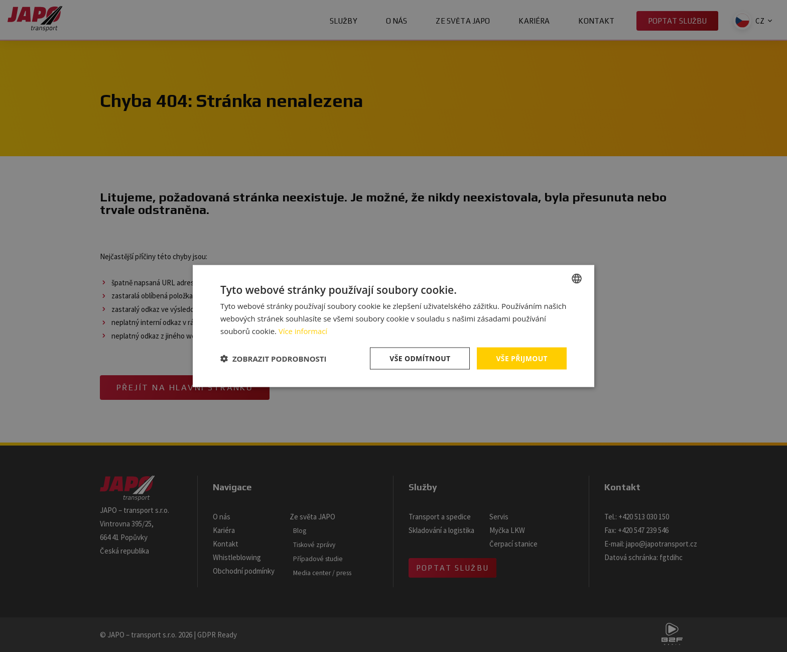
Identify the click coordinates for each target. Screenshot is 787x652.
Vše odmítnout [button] (419, 358)
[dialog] (393, 326)
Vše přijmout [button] (522, 358)
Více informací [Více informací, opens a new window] (303, 330)
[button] (273, 358)
